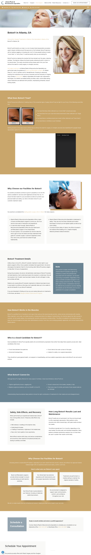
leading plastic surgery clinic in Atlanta (34, 212)
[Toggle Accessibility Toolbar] (2, 552)
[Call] (16, 7)
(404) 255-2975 (42, 527)
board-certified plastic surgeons (34, 70)
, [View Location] (6, 7)
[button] (28, 3)
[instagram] (88, 7)
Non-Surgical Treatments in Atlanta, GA (22, 39)
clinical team (19, 76)
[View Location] (2, 7)
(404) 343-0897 (62, 527)
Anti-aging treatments (13, 68)
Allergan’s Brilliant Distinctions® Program (31, 293)
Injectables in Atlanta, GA (41, 39)
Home (9, 39)
